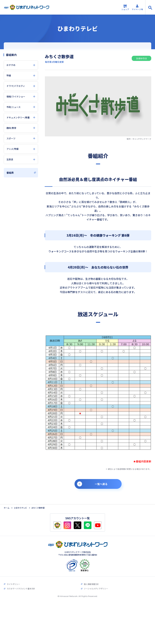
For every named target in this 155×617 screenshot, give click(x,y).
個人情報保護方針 (91, 579)
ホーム (6, 502)
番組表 (10, 172)
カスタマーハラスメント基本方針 (21, 583)
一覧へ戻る (101, 484)
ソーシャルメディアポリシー (96, 583)
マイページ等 (137, 7)
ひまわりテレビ (20, 502)
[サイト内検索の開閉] (150, 7)
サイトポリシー (13, 579)
